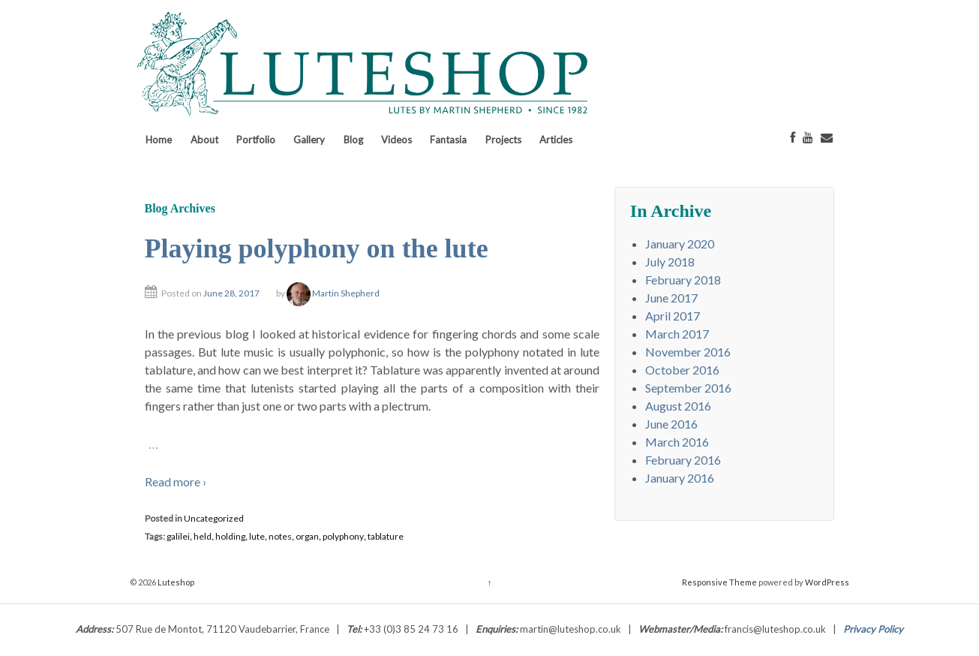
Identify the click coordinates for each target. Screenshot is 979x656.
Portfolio (255, 140)
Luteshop (175, 582)
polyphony (343, 536)
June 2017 (671, 297)
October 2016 (682, 370)
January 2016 (679, 478)
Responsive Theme (719, 582)
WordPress (827, 582)
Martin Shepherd (333, 293)
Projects (503, 140)
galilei (178, 536)
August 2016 (678, 406)
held (203, 536)
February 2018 (683, 279)
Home (159, 140)
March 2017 (677, 333)
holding (230, 536)
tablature (386, 536)
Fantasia (448, 140)
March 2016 (677, 442)
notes (280, 536)
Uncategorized (214, 518)
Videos (396, 140)
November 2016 (688, 352)
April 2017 (672, 315)
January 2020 (679, 243)
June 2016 (671, 424)
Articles (555, 140)
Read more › (175, 481)
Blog (353, 140)
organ (307, 536)
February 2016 (683, 460)
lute (257, 536)
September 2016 (688, 388)
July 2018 (670, 261)
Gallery (309, 140)
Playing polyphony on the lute (316, 248)
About (204, 140)
